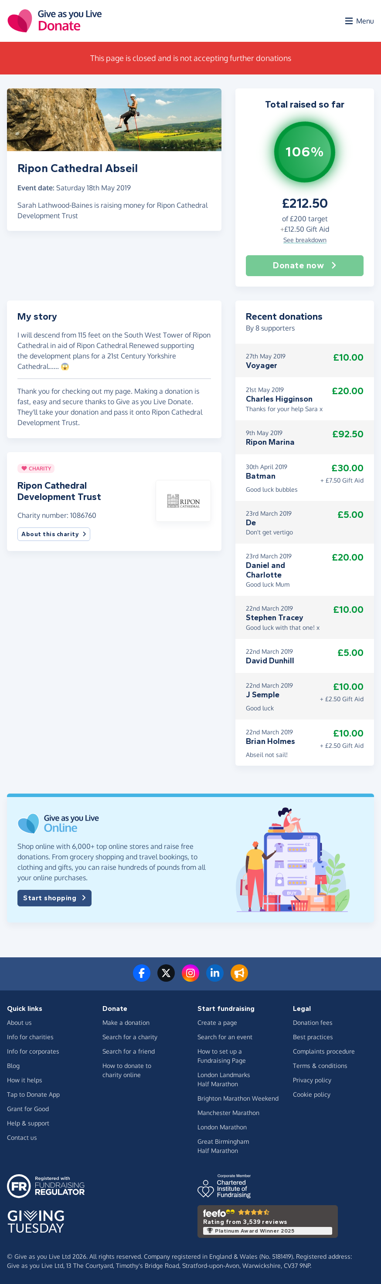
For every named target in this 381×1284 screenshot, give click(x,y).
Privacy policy (312, 1080)
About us (19, 1022)
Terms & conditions (320, 1065)
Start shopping (54, 898)
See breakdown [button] (305, 239)
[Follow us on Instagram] (190, 978)
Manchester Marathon (228, 1112)
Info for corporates (33, 1051)
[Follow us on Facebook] (141, 978)
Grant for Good (28, 1108)
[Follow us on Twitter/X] (166, 978)
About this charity (53, 534)
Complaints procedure (324, 1051)
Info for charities (30, 1037)
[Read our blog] (239, 978)
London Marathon (222, 1127)
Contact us (22, 1137)
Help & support (28, 1123)
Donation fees (313, 1022)
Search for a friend (128, 1051)
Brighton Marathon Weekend (238, 1098)
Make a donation (126, 1022)
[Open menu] (359, 21)
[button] (183, 500)
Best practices (313, 1037)
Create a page (217, 1022)
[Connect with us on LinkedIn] (215, 978)
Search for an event (224, 1037)
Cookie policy (311, 1094)
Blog (13, 1065)
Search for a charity (129, 1037)
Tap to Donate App (33, 1094)
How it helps (24, 1080)
